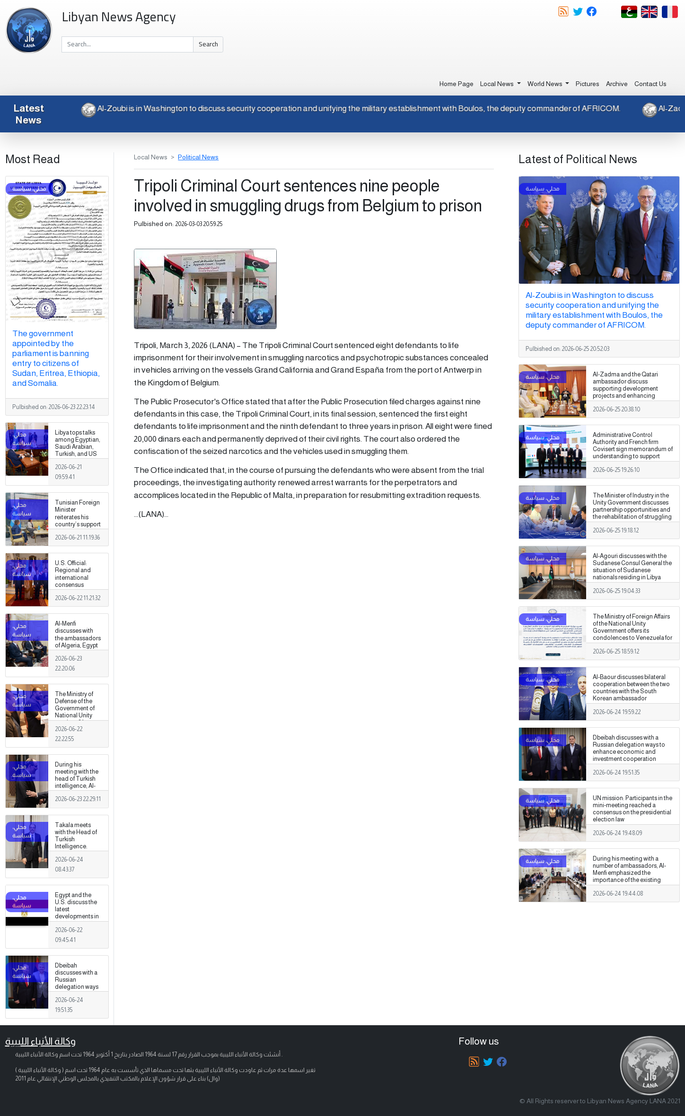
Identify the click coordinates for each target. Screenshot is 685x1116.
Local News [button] (497, 83)
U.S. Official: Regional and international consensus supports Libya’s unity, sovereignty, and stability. (77, 588)
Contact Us (650, 83)
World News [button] (545, 83)
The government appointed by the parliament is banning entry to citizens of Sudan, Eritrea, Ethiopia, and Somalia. (56, 358)
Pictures (587, 83)
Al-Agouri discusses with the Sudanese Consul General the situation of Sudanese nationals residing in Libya (632, 567)
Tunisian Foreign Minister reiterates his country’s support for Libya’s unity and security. (78, 520)
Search (208, 44)
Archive (617, 83)
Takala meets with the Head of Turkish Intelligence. (76, 836)
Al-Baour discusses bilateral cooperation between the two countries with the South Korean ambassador (631, 688)
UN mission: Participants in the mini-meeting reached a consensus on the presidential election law (632, 809)
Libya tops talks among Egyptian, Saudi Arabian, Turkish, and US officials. (77, 446)
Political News (198, 157)
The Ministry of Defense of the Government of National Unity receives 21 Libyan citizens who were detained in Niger (77, 719)
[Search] (127, 44)
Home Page (456, 83)
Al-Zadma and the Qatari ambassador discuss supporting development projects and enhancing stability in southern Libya (626, 388)
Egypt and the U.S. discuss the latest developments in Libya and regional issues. (77, 913)
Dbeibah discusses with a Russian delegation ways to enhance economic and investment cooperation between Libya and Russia (76, 997)
